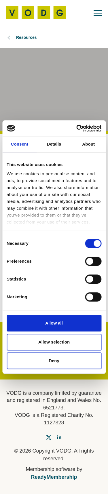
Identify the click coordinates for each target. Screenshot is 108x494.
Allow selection (54, 341)
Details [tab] (54, 144)
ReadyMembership (54, 477)
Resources (26, 37)
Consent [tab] (19, 144)
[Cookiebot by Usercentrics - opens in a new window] (76, 128)
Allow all (54, 323)
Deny (54, 360)
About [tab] (88, 144)
